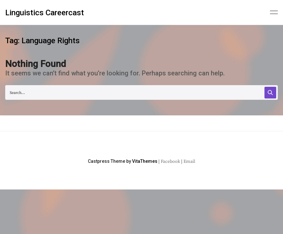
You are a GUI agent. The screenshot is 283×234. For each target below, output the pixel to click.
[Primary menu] (274, 11)
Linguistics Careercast (44, 12)
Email (189, 161)
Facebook (170, 161)
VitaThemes (144, 161)
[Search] (270, 92)
